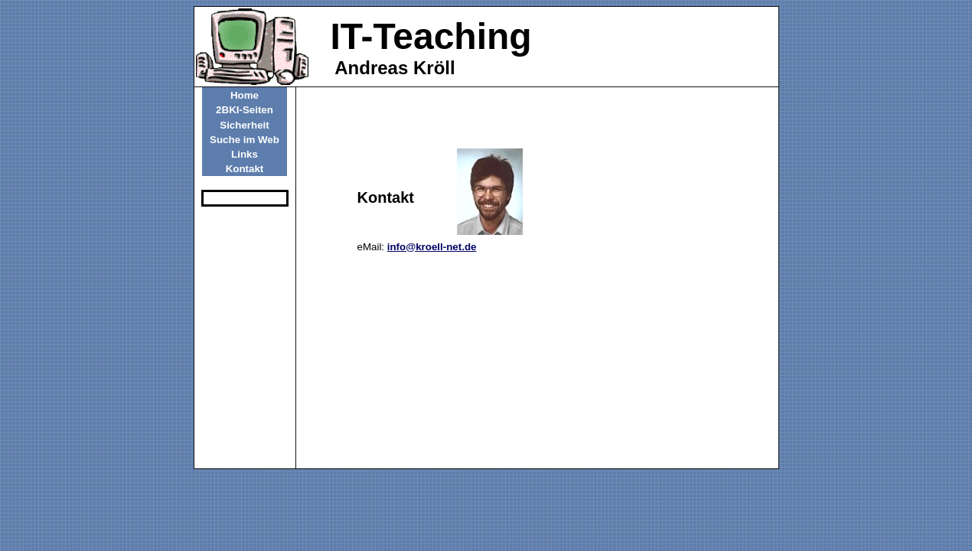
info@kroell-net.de (432, 247)
